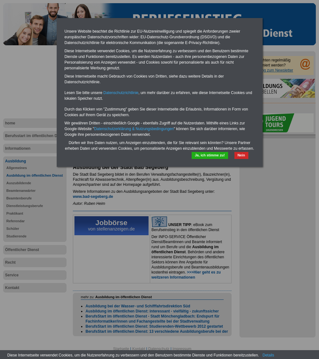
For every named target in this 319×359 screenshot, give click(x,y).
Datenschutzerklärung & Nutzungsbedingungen (134, 129)
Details (268, 355)
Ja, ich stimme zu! (210, 155)
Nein (241, 155)
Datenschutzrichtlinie (120, 93)
